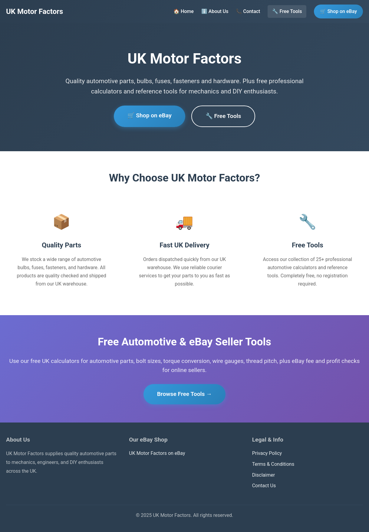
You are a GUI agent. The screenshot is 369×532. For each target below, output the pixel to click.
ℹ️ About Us (215, 11)
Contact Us (264, 485)
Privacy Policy (267, 453)
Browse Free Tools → (184, 393)
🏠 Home (183, 11)
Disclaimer (263, 475)
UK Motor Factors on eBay (157, 453)
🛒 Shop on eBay (338, 11)
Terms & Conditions (273, 464)
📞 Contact (248, 11)
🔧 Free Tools (287, 11)
